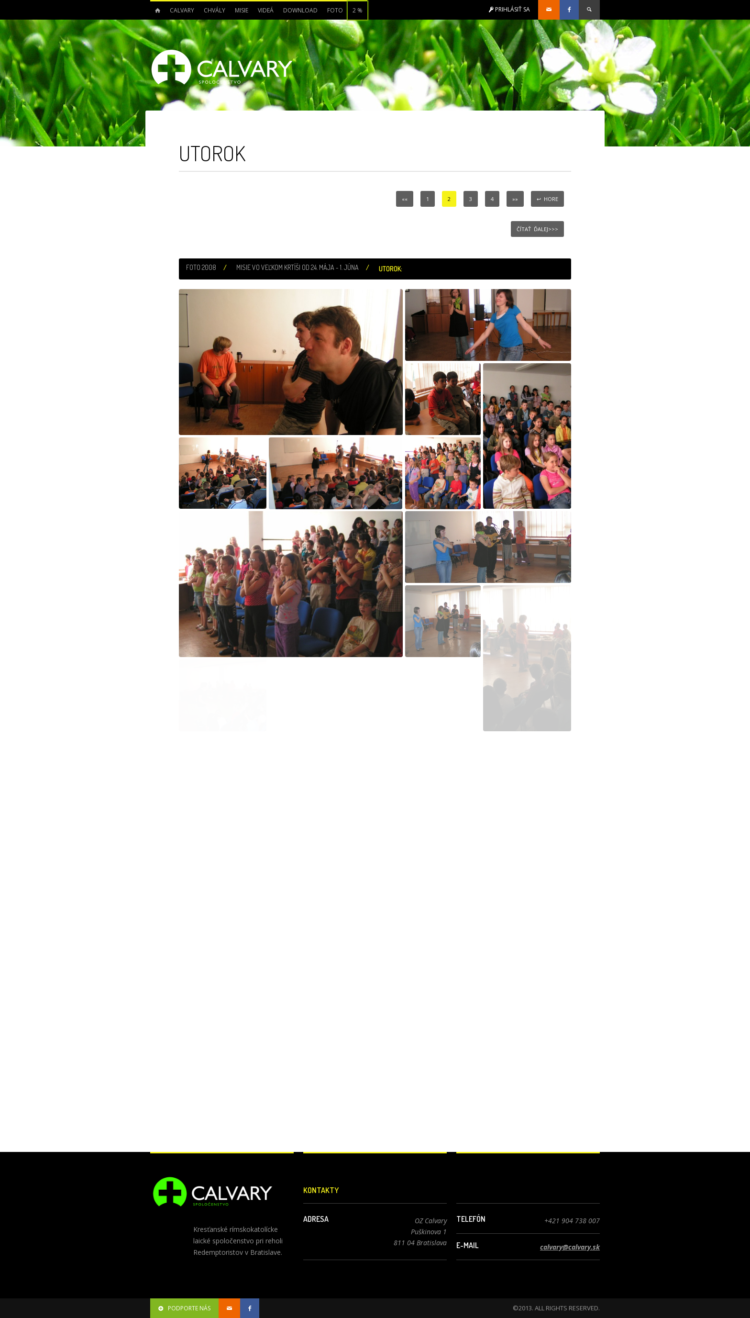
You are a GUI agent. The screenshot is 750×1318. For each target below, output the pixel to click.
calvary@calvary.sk (570, 1246)
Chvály (214, 10)
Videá (266, 10)
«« (405, 198)
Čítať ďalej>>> (537, 229)
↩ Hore (547, 198)
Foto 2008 (201, 267)
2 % (358, 10)
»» (515, 198)
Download (300, 10)
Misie (241, 10)
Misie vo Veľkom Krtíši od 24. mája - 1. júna (297, 267)
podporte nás (184, 1308)
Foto (335, 10)
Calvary (182, 10)
